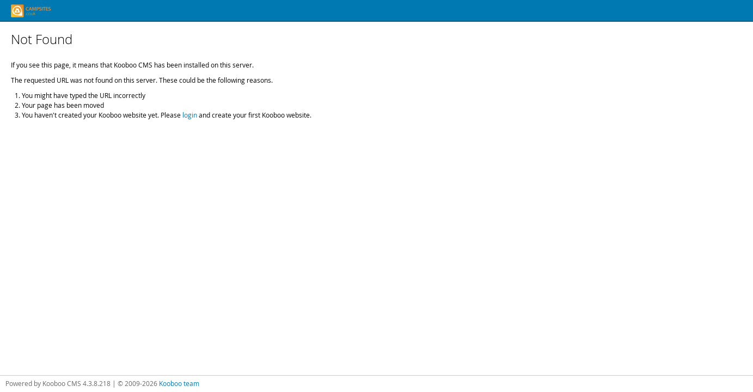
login (189, 115)
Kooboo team (179, 383)
